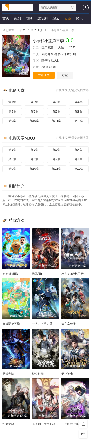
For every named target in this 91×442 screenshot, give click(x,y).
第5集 (12, 111)
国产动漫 (36, 30)
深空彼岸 (38, 374)
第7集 (56, 111)
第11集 (56, 120)
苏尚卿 (45, 54)
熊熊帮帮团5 (10, 273)
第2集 (34, 102)
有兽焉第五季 (11, 324)
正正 (80, 54)
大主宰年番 (68, 324)
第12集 (78, 120)
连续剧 (42, 18)
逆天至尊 (8, 424)
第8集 (79, 111)
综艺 (55, 18)
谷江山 (71, 54)
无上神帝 (67, 374)
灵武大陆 (8, 374)
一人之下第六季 (42, 324)
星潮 (54, 54)
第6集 (34, 111)
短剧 (17, 18)
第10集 (34, 120)
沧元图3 (37, 273)
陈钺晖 (45, 60)
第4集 (79, 102)
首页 (5, 18)
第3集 (56, 102)
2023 (72, 47)
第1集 (12, 102)
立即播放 (44, 75)
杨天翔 (62, 54)
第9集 (12, 120)
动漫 (67, 18)
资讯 (79, 18)
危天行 (55, 60)
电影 (29, 18)
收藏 (65, 75)
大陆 (61, 47)
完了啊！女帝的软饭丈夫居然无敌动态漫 (58, 424)
